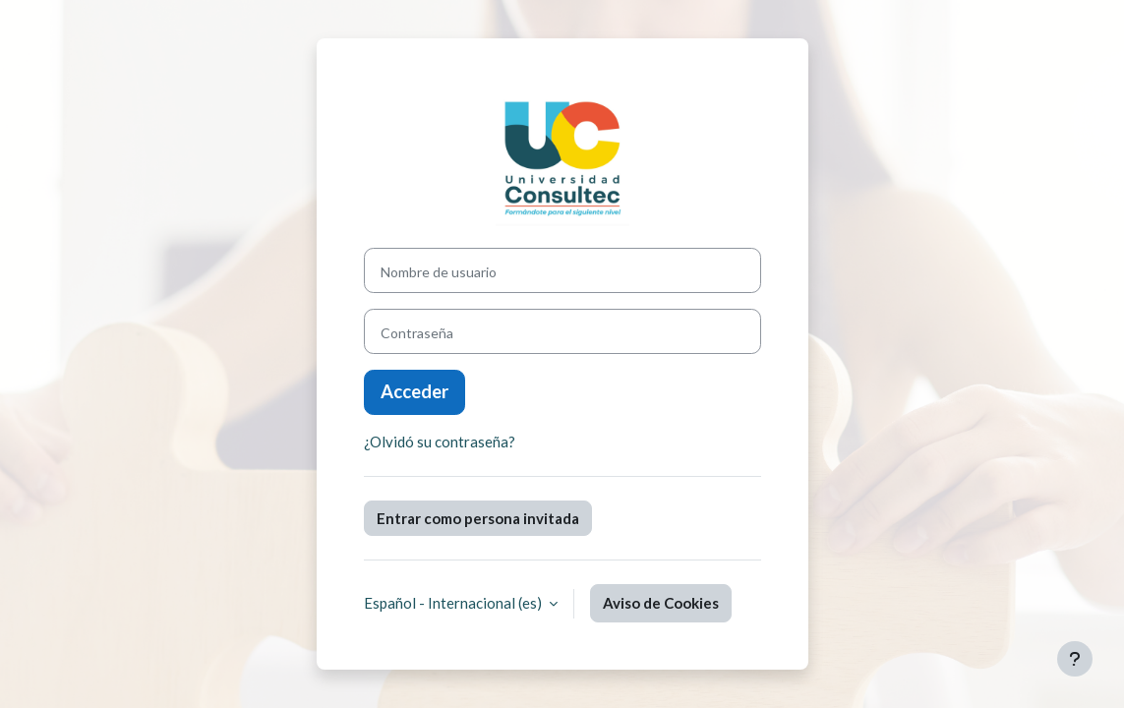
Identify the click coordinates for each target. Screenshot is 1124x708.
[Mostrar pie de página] (1075, 659)
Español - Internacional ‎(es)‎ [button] (454, 603)
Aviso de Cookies (661, 603)
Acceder (414, 391)
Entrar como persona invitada (478, 518)
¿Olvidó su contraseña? (439, 441)
